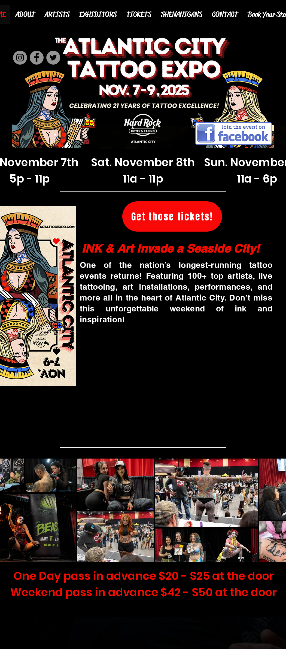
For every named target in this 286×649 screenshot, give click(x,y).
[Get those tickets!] (172, 216)
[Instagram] (20, 58)
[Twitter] (53, 58)
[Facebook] (37, 58)
